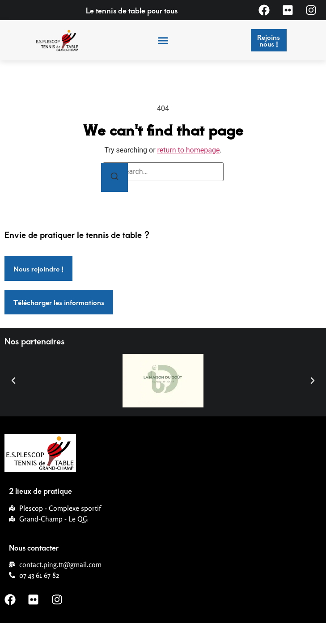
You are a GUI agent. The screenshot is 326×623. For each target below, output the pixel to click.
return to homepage (188, 150)
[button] (163, 40)
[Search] (114, 177)
